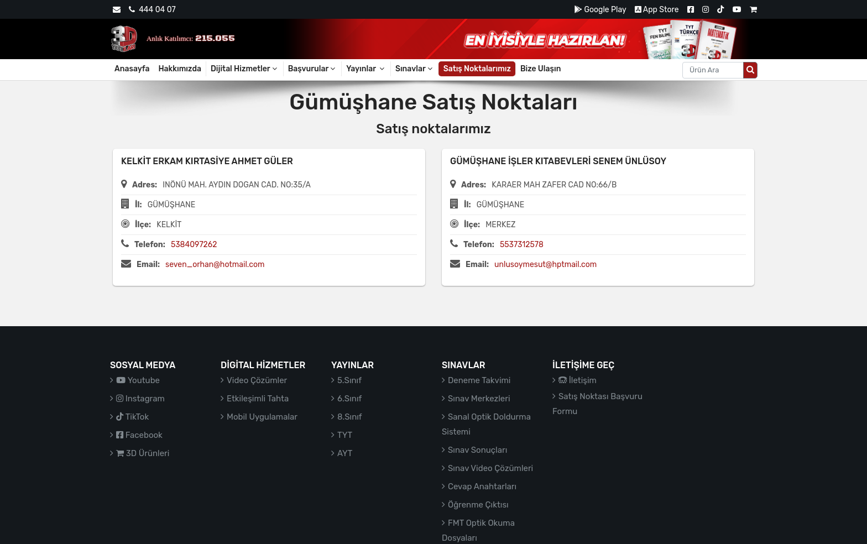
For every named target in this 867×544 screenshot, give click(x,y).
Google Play (600, 9)
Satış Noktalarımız (477, 69)
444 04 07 (152, 9)
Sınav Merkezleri (479, 399)
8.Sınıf (349, 417)
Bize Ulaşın (540, 69)
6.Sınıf (349, 399)
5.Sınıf (349, 380)
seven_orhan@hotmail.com (214, 264)
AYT (344, 453)
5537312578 (522, 244)
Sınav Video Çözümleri (490, 468)
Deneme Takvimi (479, 380)
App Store (657, 9)
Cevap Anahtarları (482, 486)
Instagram (140, 399)
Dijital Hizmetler (245, 69)
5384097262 (194, 244)
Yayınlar (366, 69)
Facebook (139, 435)
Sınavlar (414, 69)
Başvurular (312, 69)
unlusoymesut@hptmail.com (545, 264)
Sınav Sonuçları (477, 450)
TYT (344, 435)
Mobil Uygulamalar (262, 417)
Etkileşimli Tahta (258, 399)
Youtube (138, 380)
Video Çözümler (257, 380)
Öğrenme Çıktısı (478, 505)
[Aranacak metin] (713, 70)
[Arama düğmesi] (750, 70)
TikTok (132, 417)
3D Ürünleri (142, 453)
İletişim (577, 380)
